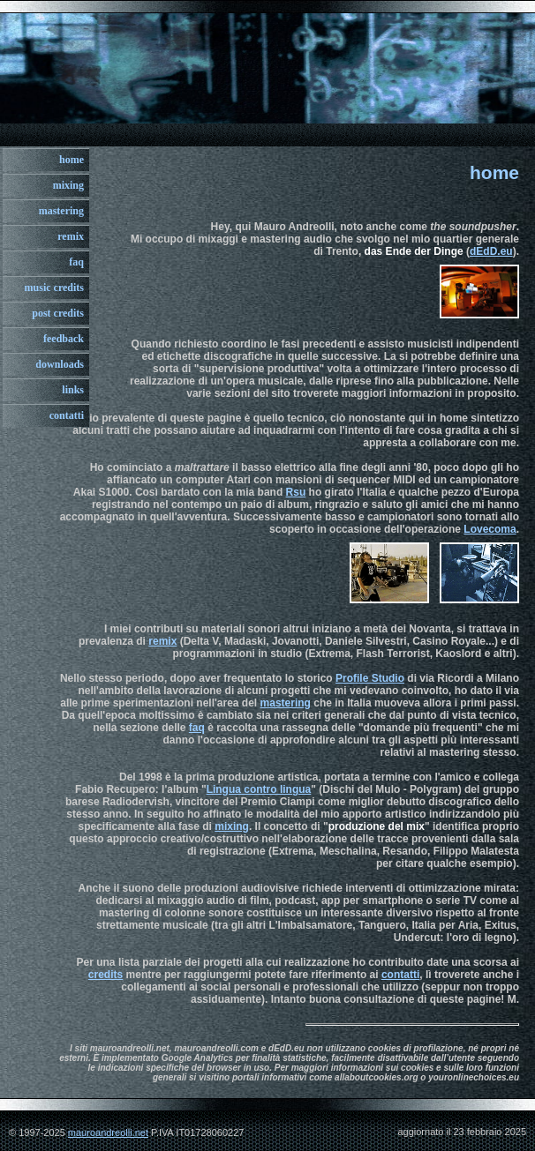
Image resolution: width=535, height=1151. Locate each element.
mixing (68, 185)
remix (70, 236)
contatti (66, 415)
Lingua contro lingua (259, 789)
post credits (58, 313)
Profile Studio (369, 678)
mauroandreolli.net (108, 1132)
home (71, 159)
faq (76, 262)
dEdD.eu (491, 251)
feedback (63, 339)
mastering (61, 211)
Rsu (296, 492)
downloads (59, 364)
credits (105, 974)
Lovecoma (489, 529)
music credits (54, 287)
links (73, 390)
